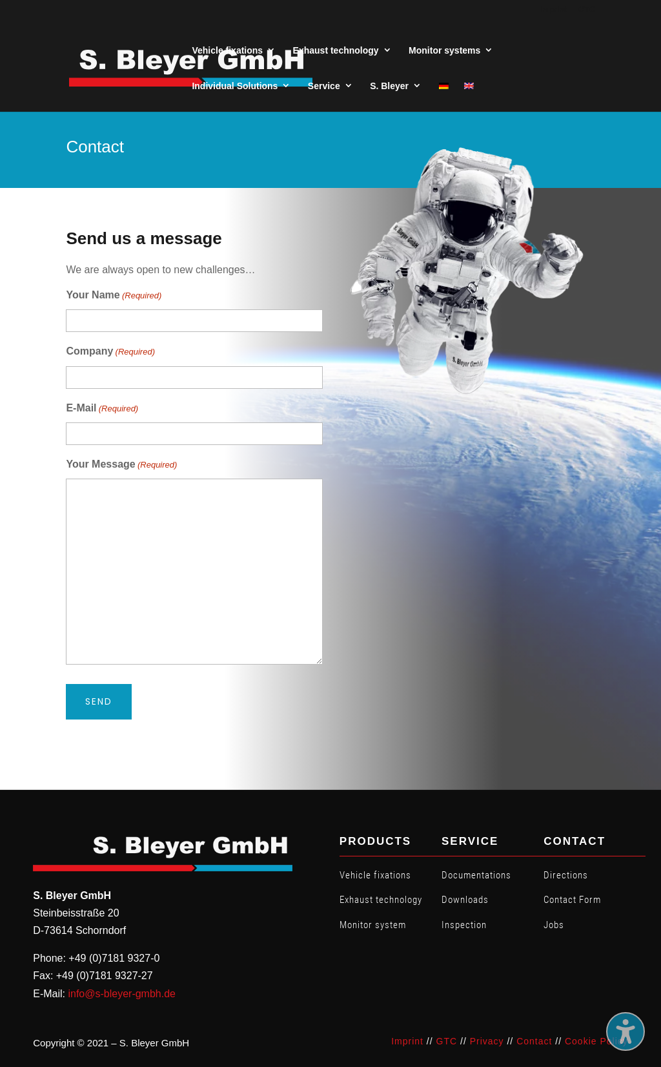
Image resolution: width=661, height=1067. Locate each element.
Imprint (407, 1041)
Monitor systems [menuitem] (444, 50)
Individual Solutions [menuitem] (235, 86)
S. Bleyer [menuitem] (389, 86)
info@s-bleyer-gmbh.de (122, 993)
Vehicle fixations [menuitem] (227, 50)
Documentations (476, 875)
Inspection (464, 925)
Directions (566, 875)
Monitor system (373, 925)
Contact (534, 1041)
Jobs (554, 925)
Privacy (487, 1041)
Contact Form (572, 900)
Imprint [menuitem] (553, 10)
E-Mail (102, 408)
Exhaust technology (381, 900)
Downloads (465, 900)
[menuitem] (444, 86)
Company (110, 351)
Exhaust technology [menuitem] (336, 50)
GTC (447, 1041)
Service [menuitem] (324, 86)
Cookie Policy (596, 1041)
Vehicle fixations (375, 875)
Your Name (113, 295)
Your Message (121, 464)
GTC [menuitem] (586, 10)
